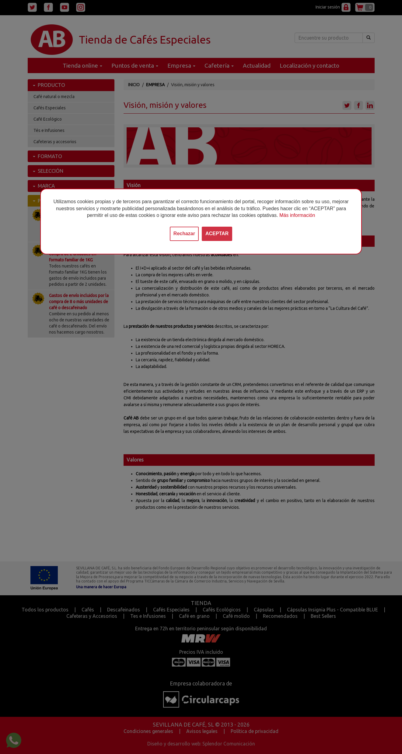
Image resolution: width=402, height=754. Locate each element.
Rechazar (184, 233)
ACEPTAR (217, 233)
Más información (297, 215)
